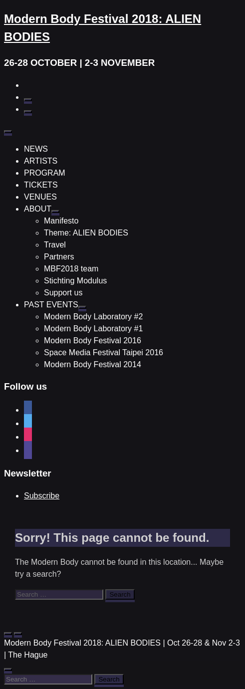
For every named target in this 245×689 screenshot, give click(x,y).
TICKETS (41, 185)
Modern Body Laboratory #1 (93, 328)
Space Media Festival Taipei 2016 (103, 352)
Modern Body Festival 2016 (92, 340)
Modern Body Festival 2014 (92, 364)
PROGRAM (44, 173)
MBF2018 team (71, 268)
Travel (55, 244)
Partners (59, 256)
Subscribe (41, 495)
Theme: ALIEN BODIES (86, 233)
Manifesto (61, 221)
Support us (63, 292)
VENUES (40, 197)
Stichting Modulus (75, 280)
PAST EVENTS (51, 304)
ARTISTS (40, 161)
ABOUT (37, 209)
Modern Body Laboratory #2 (93, 316)
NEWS (36, 149)
